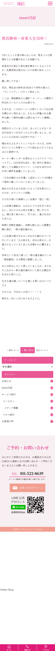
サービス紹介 (27, 394)
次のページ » (42, 350)
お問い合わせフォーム (27, 487)
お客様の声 (27, 421)
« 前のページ (13, 350)
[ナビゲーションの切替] (50, 3)
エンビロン (28, 401)
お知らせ (27, 381)
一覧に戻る (27, 350)
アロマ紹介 (28, 414)
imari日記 (27, 387)
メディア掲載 (28, 408)
